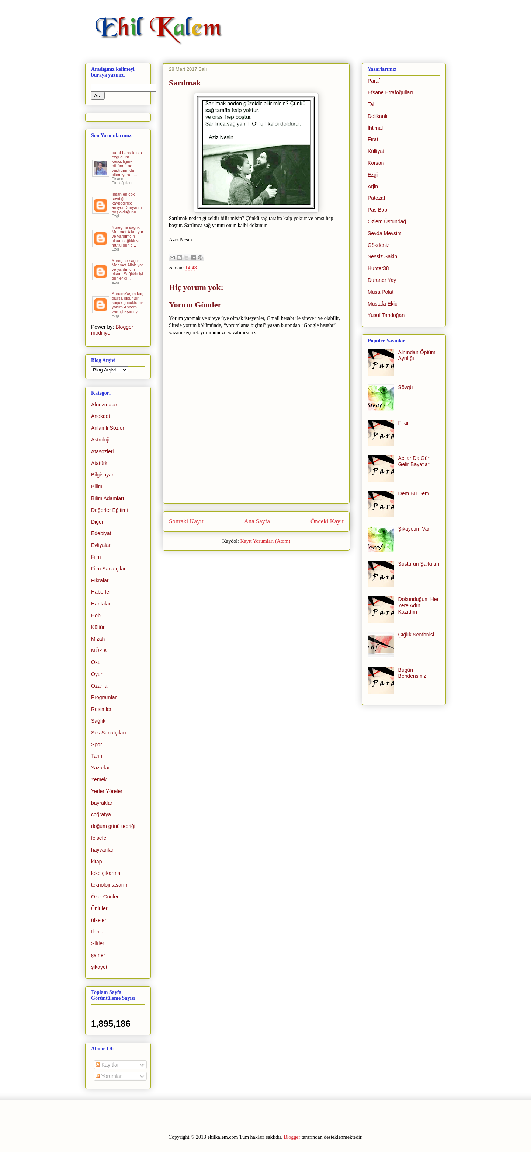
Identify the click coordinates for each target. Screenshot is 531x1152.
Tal (371, 104)
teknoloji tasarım (110, 885)
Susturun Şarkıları (419, 564)
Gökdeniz (378, 245)
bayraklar (101, 803)
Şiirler (97, 943)
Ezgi (373, 175)
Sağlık (98, 721)
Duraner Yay (382, 280)
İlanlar (98, 932)
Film (96, 557)
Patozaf (376, 198)
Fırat (373, 139)
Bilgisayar (102, 475)
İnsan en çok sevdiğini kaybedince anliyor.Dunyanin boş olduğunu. (127, 203)
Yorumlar (109, 1076)
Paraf (374, 81)
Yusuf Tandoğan (386, 315)
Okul (96, 662)
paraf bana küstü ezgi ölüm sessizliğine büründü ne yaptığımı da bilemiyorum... (127, 163)
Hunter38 (378, 268)
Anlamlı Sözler (107, 428)
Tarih (96, 756)
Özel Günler (105, 897)
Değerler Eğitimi (109, 510)
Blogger (292, 1137)
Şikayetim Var (414, 529)
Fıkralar (99, 580)
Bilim (96, 486)
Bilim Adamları (107, 498)
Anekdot (100, 416)
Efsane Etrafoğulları (390, 92)
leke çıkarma (105, 873)
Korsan (376, 163)
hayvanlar (102, 850)
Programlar (104, 697)
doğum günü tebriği (113, 826)
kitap (96, 862)
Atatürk (99, 463)
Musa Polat (380, 292)
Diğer (97, 522)
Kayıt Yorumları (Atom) (265, 541)
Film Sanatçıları (109, 569)
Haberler (101, 592)
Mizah (98, 639)
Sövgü (405, 387)
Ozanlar (100, 686)
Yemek (99, 779)
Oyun (97, 674)
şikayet (99, 967)
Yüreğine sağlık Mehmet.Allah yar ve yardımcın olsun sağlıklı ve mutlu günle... (127, 236)
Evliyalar (101, 545)
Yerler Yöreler (106, 791)
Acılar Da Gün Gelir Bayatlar (414, 461)
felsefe (98, 838)
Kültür (98, 627)
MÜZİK (99, 650)
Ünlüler (99, 908)
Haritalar (101, 604)
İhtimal (375, 128)
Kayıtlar (107, 1065)
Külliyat (376, 151)
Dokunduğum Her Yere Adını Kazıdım (418, 605)
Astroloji (100, 440)
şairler (98, 955)
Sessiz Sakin (382, 256)
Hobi (96, 615)
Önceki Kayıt (327, 521)
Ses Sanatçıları (108, 733)
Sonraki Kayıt (186, 521)
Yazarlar (100, 768)
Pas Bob (377, 210)
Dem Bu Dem (413, 493)
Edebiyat (101, 533)
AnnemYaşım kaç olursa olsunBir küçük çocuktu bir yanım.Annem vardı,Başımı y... (127, 303)
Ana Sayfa (257, 521)
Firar (403, 423)
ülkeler (98, 920)
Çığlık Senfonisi (416, 635)
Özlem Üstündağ (387, 221)
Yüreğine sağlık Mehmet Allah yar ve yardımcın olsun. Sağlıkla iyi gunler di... (127, 269)
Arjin (373, 186)
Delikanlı (378, 116)
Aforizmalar (104, 405)
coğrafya (101, 814)
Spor (96, 744)
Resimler (101, 709)
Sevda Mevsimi (385, 233)
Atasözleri (102, 451)
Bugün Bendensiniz (412, 673)
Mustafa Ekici (383, 304)
